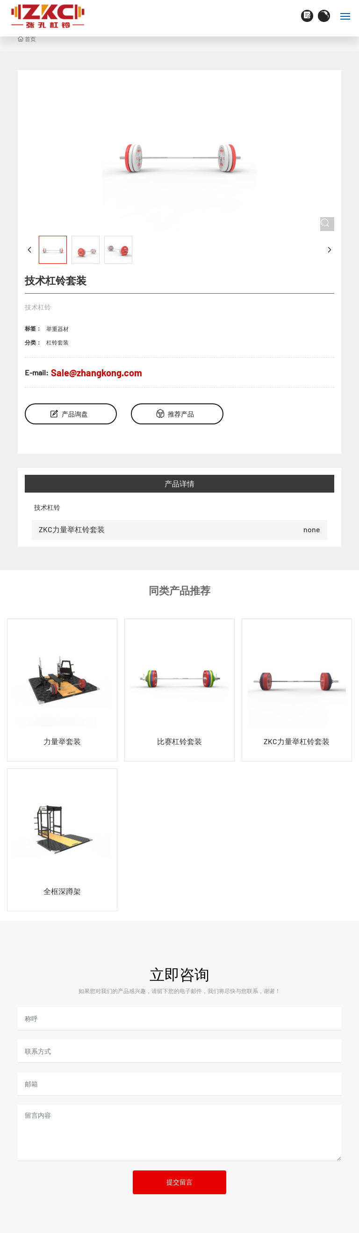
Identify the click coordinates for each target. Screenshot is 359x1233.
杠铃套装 (57, 342)
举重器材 (57, 328)
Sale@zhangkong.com (96, 372)
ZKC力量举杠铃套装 (72, 529)
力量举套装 (62, 741)
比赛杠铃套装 (179, 741)
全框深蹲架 (62, 891)
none (311, 529)
